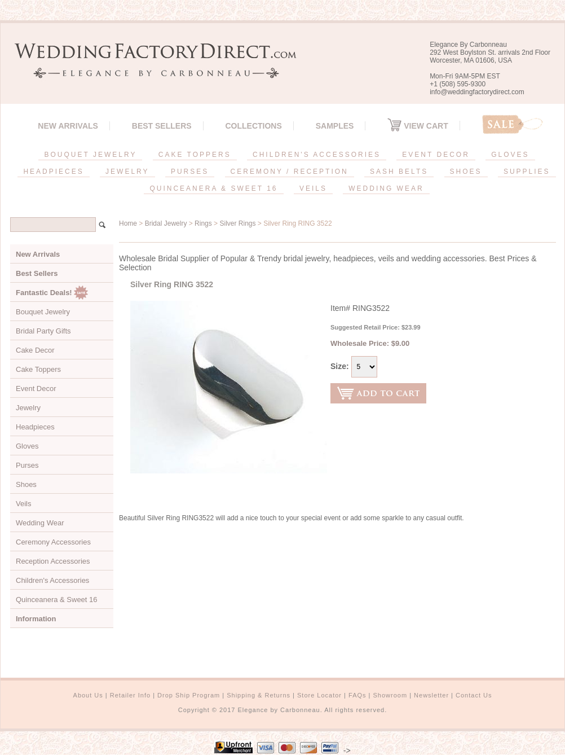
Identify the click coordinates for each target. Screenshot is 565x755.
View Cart (417, 125)
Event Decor (36, 388)
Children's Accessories (52, 580)
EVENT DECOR (435, 155)
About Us (88, 695)
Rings (203, 223)
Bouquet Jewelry (43, 312)
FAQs (357, 695)
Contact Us (474, 695)
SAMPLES (335, 125)
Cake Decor (35, 350)
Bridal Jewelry (166, 223)
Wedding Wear (40, 523)
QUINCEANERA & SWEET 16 (213, 188)
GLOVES (510, 155)
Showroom (390, 695)
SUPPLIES (527, 171)
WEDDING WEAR (385, 188)
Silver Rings (237, 223)
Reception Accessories (53, 561)
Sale (512, 124)
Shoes (26, 484)
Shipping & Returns (258, 695)
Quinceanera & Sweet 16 (57, 599)
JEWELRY (127, 171)
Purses (27, 465)
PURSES (190, 171)
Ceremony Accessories (53, 542)
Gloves (27, 446)
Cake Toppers (38, 369)
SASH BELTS (399, 171)
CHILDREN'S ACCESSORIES (317, 155)
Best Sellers (162, 125)
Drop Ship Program (188, 695)
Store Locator (319, 695)
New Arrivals (68, 125)
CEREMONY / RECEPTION (289, 171)
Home (128, 223)
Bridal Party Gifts (43, 331)
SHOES (466, 171)
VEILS (313, 188)
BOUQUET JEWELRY (90, 155)
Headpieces (35, 427)
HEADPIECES (53, 171)
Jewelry (28, 407)
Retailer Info (130, 695)
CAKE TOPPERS (194, 155)
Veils (23, 503)
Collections (253, 125)
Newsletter (431, 695)
